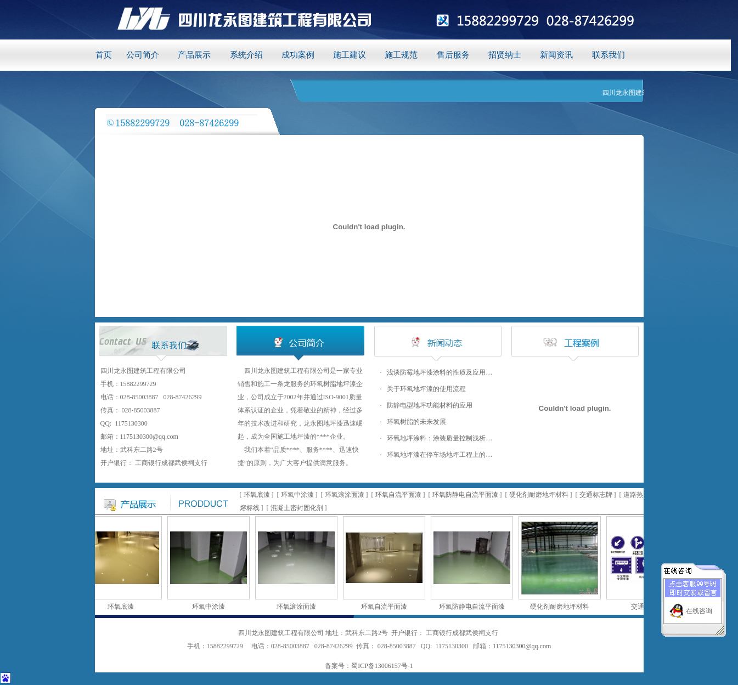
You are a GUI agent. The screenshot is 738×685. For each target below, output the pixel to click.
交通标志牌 (595, 495)
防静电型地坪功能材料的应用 (429, 405)
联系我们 (608, 54)
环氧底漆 (257, 495)
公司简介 (142, 54)
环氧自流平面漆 (398, 495)
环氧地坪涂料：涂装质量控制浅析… (439, 438)
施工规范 (401, 54)
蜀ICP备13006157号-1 (382, 666)
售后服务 (453, 54)
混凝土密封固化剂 (297, 508)
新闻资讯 (556, 54)
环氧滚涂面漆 (344, 495)
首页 (103, 54)
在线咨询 (699, 608)
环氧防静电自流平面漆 (465, 495)
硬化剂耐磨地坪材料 (538, 495)
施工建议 (349, 54)
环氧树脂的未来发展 (416, 422)
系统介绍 (246, 54)
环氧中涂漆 (297, 495)
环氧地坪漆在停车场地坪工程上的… (439, 454)
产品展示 (194, 54)
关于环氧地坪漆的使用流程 (426, 389)
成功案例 (297, 54)
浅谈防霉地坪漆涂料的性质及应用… (439, 372)
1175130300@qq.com (149, 436)
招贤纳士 (504, 54)
